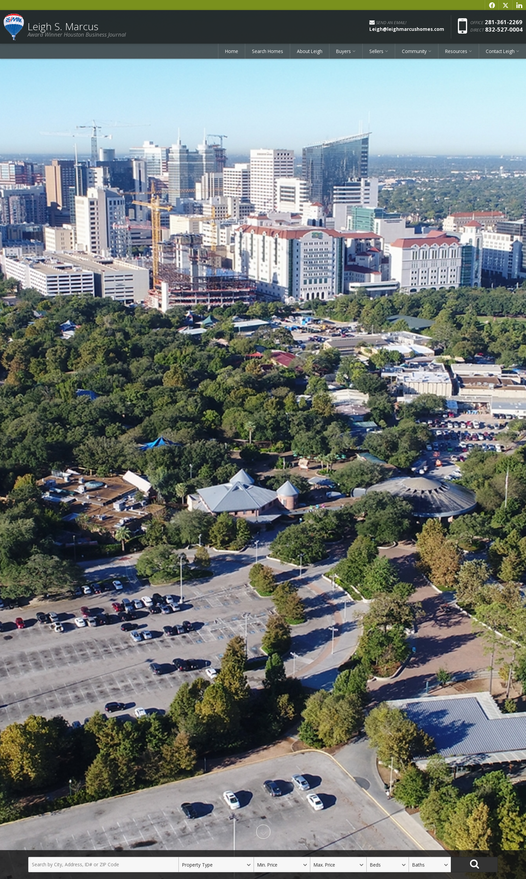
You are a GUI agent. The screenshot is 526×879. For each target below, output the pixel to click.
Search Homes (267, 51)
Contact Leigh (500, 51)
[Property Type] (216, 864)
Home (231, 51)
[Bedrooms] (387, 864)
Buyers (343, 51)
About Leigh (309, 51)
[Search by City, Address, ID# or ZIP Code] (103, 864)
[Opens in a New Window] (491, 5)
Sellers (376, 51)
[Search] (474, 864)
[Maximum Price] (338, 864)
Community (414, 51)
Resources (456, 51)
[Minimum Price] (282, 864)
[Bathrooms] (430, 864)
